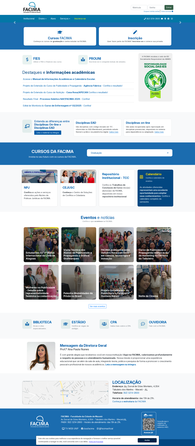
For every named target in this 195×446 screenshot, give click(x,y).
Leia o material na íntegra (48, 132)
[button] (96, 441)
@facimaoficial (105, 428)
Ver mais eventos (97, 306)
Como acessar (167, 11)
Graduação (129, 152)
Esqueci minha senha (151, 11)
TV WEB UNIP (70, 428)
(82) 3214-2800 (153, 19)
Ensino (42, 18)
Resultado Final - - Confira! (56, 99)
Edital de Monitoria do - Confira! (57, 105)
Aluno (53, 18)
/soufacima (87, 428)
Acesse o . (59, 79)
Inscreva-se (80, 18)
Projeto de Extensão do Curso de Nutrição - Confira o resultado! (65, 92)
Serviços (64, 18)
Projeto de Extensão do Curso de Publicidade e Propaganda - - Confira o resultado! (72, 85)
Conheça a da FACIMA (129, 401)
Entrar (169, 7)
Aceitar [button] (147, 440)
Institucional (28, 18)
